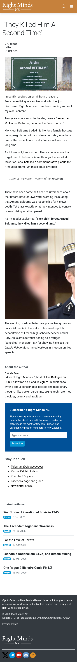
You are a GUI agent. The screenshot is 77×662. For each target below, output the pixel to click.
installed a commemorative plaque (44, 162)
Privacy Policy (10, 624)
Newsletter (17, 486)
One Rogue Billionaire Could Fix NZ (27, 568)
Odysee (28, 476)
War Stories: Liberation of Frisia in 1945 (31, 512)
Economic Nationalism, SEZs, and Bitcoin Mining (37, 554)
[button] (64, 6)
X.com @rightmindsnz (24, 471)
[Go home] (21, 6)
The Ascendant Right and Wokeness (28, 526)
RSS (30, 486)
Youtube (16, 476)
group (39, 481)
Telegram (42, 382)
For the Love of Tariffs (18, 540)
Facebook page (20, 481)
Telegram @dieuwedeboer (27, 466)
